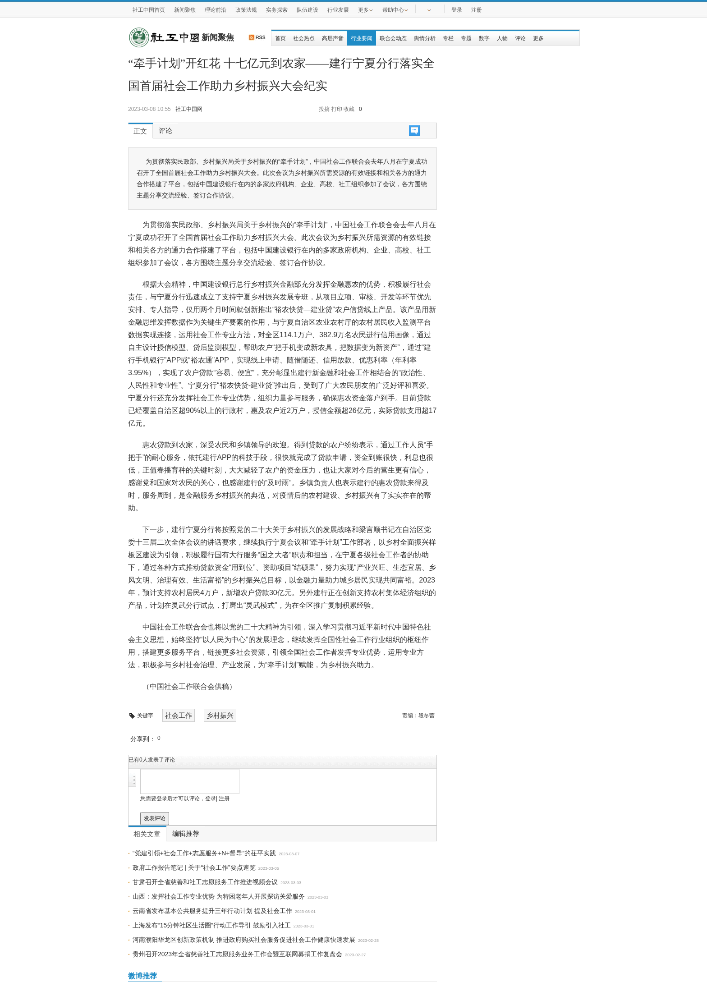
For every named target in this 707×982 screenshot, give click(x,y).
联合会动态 (393, 38)
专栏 (448, 38)
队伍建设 (307, 10)
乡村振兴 (220, 715)
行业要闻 (361, 38)
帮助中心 (395, 9)
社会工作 (178, 715)
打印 (336, 109)
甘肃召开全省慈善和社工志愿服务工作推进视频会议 (205, 882)
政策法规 (246, 10)
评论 (520, 38)
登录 (456, 10)
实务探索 (277, 10)
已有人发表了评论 (152, 760)
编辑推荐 (185, 833)
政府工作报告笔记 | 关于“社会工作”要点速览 (194, 867)
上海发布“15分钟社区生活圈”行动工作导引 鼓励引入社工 (212, 925)
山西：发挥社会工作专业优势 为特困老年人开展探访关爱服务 (219, 896)
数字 (484, 38)
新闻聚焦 (185, 10)
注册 (476, 10)
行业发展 (338, 10)
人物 (502, 38)
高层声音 (333, 38)
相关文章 (147, 834)
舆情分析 (425, 38)
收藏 (349, 109)
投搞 (324, 109)
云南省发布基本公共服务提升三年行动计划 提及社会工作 (212, 910)
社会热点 (304, 38)
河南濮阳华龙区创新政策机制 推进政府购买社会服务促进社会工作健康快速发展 (244, 939)
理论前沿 (215, 10)
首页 (280, 38)
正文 (140, 131)
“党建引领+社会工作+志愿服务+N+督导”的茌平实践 (204, 853)
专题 (466, 38)
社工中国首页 (149, 10)
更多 (365, 9)
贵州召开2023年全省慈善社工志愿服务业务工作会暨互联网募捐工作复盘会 (237, 954)
